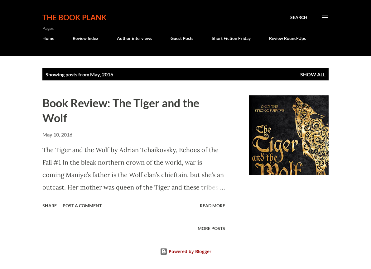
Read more (212, 205)
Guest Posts (182, 38)
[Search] (298, 17)
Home (48, 38)
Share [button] (49, 205)
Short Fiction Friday (231, 38)
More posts (211, 228)
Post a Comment (82, 205)
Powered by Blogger (185, 251)
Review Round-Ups (287, 38)
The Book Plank (74, 17)
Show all (312, 74)
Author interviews (134, 38)
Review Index (86, 38)
